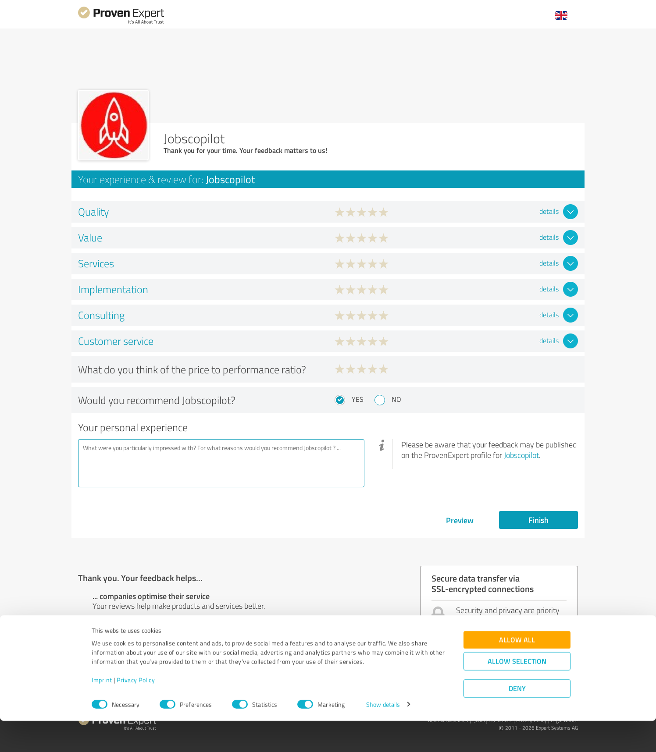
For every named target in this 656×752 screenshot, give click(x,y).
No (396, 399)
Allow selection (517, 692)
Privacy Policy (136, 711)
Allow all (517, 671)
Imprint (102, 711)
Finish (538, 519)
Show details (383, 735)
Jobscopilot (521, 455)
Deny (517, 719)
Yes (358, 399)
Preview (460, 520)
